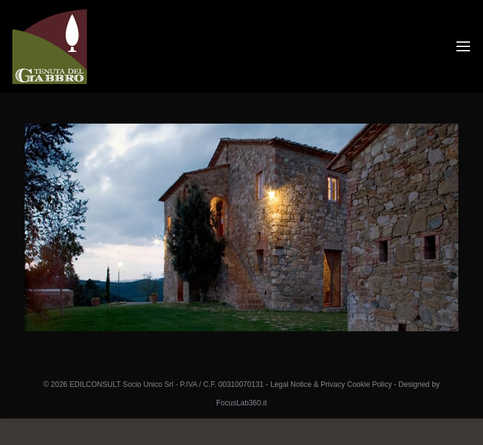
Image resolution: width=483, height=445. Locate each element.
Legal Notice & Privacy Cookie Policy (331, 384)
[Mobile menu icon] (463, 46)
